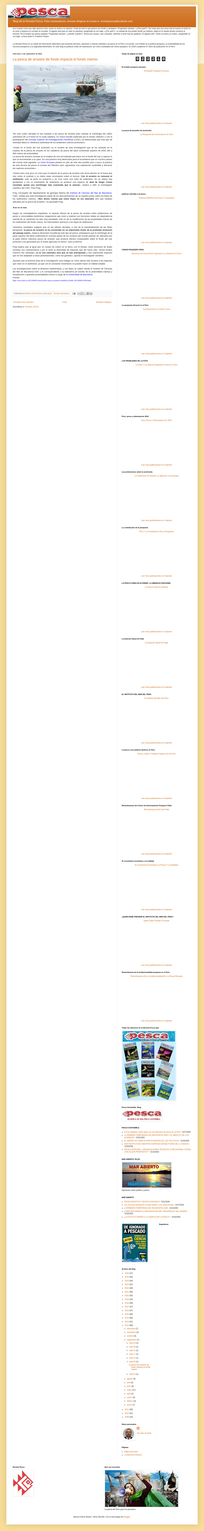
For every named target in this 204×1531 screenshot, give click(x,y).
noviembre (131, 1332)
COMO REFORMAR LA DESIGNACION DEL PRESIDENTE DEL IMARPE (155, 1211)
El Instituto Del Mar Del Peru (156, 698)
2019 (127, 1299)
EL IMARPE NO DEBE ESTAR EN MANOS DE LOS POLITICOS (151, 1141)
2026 (127, 1273)
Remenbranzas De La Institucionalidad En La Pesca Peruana (156, 976)
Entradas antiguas (103, 302)
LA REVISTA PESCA (133, 1455)
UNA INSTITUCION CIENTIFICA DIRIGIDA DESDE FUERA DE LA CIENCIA (156, 1144)
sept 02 (132, 1374)
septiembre (132, 1340)
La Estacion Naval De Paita (156, 643)
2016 (127, 1310)
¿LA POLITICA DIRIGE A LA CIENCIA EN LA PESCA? (147, 1217)
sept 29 (132, 1343)
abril (129, 1394)
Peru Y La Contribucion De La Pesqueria (156, 531)
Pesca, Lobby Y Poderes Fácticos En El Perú (156, 754)
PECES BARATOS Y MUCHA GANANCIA (142, 1202)
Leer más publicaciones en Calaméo (156, 123)
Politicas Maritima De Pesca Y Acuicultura (156, 198)
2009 (127, 1417)
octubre (130, 1336)
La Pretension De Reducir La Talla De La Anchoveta (157, 476)
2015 (127, 1314)
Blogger (127, 1517)
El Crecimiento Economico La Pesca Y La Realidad (156, 865)
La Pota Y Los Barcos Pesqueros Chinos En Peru (156, 365)
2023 (127, 1284)
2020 (127, 1295)
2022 (127, 1288)
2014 (127, 1318)
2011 (127, 1409)
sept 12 (132, 1358)
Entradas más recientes (24, 302)
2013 (127, 1322)
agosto (130, 1379)
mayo (129, 1390)
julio (129, 1382)
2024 (127, 1281)
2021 (127, 1292)
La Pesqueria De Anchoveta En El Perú (156, 134)
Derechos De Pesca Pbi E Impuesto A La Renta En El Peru (156, 253)
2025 (127, 1277)
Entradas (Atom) (32, 307)
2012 (127, 1325)
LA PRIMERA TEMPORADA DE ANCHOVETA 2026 (146, 1208)
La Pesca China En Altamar (156, 587)
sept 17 (132, 1354)
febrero (130, 1401)
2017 (127, 1307)
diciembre (131, 1329)
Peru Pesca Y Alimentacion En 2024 (156, 420)
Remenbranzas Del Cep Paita (156, 809)
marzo (130, 1397)
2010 (127, 1413)
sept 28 (132, 1347)
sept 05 (132, 1361)
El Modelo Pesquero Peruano (156, 71)
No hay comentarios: (62, 293)
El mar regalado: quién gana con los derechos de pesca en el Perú (152, 1132)
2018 (127, 1303)
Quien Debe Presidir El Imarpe (157, 921)
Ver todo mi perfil (144, 1433)
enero (129, 1405)
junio (129, 1386)
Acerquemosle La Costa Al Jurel (156, 309)
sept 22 (132, 1350)
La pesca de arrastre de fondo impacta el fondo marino (55, 59)
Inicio (65, 302)
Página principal (131, 1451)
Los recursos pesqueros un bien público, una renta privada (149, 1205)
